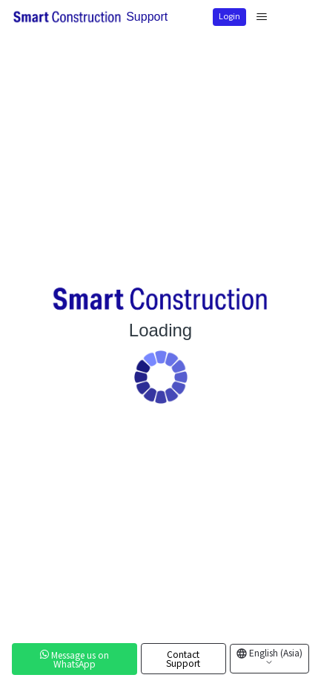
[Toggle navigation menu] (261, 17)
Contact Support (183, 659)
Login (229, 15)
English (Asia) (274, 657)
